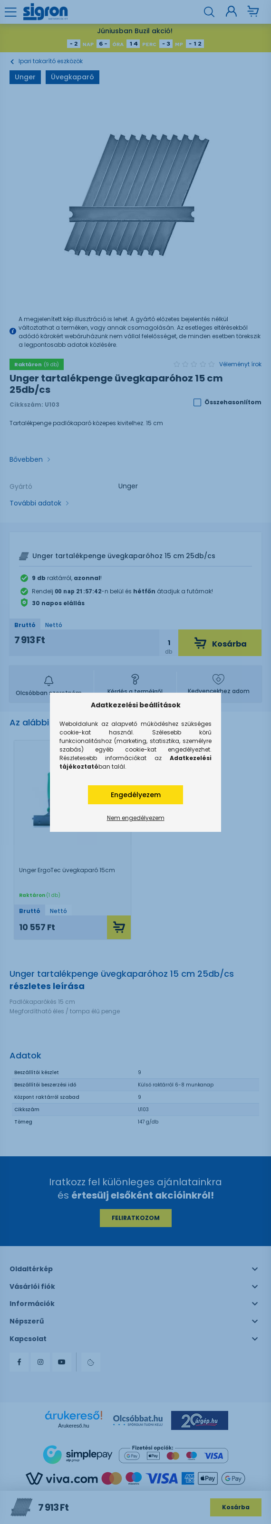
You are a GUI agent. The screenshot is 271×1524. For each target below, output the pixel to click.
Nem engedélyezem (136, 818)
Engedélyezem (136, 795)
